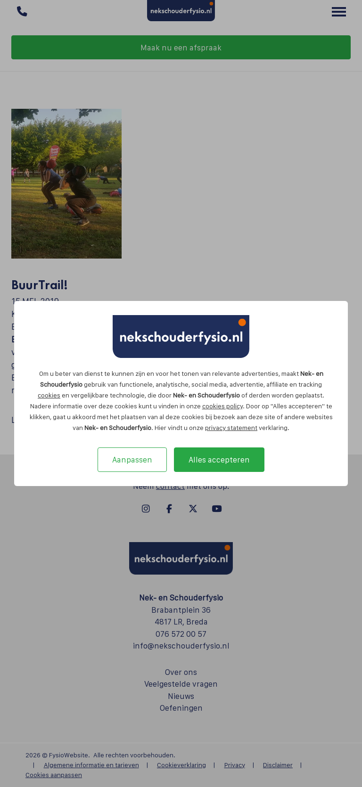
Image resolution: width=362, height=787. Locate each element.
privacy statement (231, 427)
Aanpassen (132, 459)
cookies (49, 395)
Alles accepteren (219, 459)
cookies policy (222, 406)
